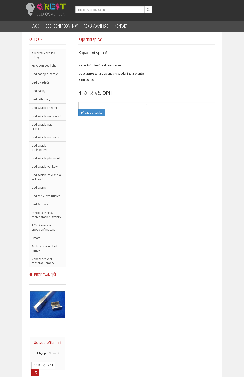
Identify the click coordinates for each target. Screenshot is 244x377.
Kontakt (121, 26)
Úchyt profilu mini (47, 342)
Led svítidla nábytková (46, 116)
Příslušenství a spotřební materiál (44, 227)
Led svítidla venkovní (45, 166)
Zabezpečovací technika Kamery (43, 261)
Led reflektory (41, 99)
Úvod (35, 26)
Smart (36, 238)
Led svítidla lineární (44, 108)
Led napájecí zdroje (45, 74)
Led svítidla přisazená (46, 158)
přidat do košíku (91, 112)
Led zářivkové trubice (46, 196)
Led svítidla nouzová (45, 137)
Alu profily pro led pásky (43, 55)
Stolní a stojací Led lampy (44, 248)
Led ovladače (40, 82)
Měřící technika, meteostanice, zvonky (46, 215)
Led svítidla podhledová (39, 148)
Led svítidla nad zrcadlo (42, 127)
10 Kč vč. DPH (43, 365)
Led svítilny (39, 187)
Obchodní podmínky (61, 26)
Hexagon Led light (44, 65)
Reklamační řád (96, 26)
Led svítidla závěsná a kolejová (46, 177)
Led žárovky (40, 204)
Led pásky (38, 91)
